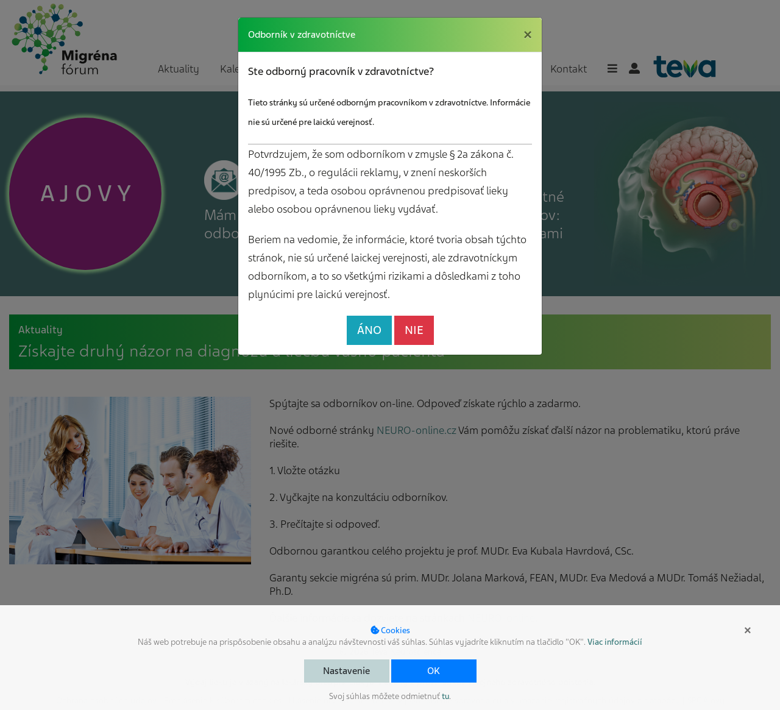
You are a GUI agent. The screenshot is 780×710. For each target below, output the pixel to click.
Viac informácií (614, 642)
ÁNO (369, 330)
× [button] (747, 630)
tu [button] (445, 696)
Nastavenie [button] (346, 671)
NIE (414, 330)
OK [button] (433, 671)
